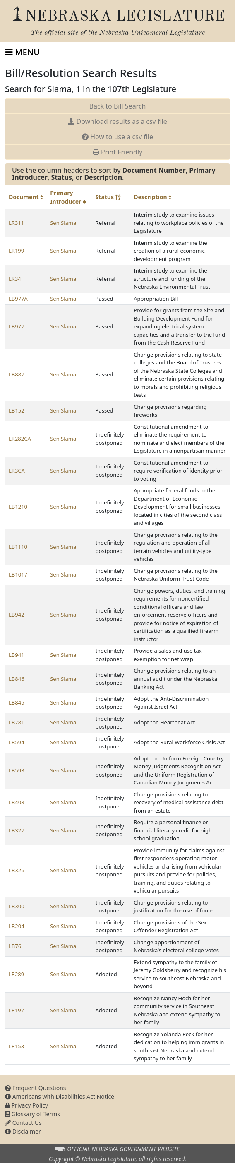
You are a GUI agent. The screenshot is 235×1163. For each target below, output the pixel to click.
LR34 (15, 278)
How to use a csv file (117, 136)
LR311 (16, 223)
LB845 (16, 702)
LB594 (16, 742)
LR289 (16, 974)
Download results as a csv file (117, 121)
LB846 (16, 679)
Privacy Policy (26, 1105)
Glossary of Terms (32, 1114)
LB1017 (18, 574)
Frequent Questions (35, 1088)
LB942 (16, 614)
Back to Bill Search (117, 106)
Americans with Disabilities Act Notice (59, 1096)
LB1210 (18, 506)
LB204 (16, 926)
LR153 (16, 1046)
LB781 (16, 722)
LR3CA (17, 470)
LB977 (16, 326)
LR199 (16, 250)
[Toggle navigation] (22, 52)
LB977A (18, 298)
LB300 (16, 906)
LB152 (16, 410)
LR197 (16, 1010)
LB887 (16, 374)
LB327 (16, 830)
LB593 (16, 770)
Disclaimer (23, 1131)
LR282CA (20, 438)
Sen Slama (63, 223)
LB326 (16, 870)
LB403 (16, 802)
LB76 (15, 946)
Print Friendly (117, 152)
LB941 (16, 655)
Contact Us (23, 1123)
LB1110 (18, 546)
